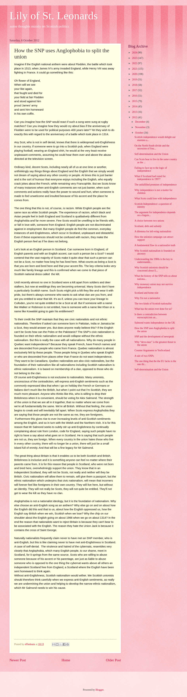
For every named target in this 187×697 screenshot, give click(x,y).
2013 (135, 112)
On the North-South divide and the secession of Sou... (151, 147)
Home (66, 660)
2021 (135, 68)
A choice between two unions (149, 220)
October (139, 132)
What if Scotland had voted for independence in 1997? (150, 178)
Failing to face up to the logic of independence (150, 169)
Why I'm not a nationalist (147, 298)
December (140, 121)
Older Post (113, 660)
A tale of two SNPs (144, 356)
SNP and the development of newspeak (154, 336)
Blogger (100, 689)
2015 (135, 101)
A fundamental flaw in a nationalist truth (154, 245)
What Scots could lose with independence (155, 198)
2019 (135, 79)
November (140, 127)
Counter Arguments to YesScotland (152, 350)
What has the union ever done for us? (153, 309)
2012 (135, 117)
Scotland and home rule (146, 292)
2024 (135, 52)
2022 (135, 63)
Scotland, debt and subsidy (147, 226)
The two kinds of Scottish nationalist (152, 303)
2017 (135, 90)
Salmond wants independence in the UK (154, 322)
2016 (135, 95)
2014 (135, 106)
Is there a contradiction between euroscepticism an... (150, 316)
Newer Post (17, 660)
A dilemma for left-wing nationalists (152, 231)
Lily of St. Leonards (53, 16)
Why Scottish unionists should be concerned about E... (151, 269)
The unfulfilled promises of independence (155, 184)
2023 (135, 58)
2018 (135, 85)
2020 (135, 74)
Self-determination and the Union (151, 154)
